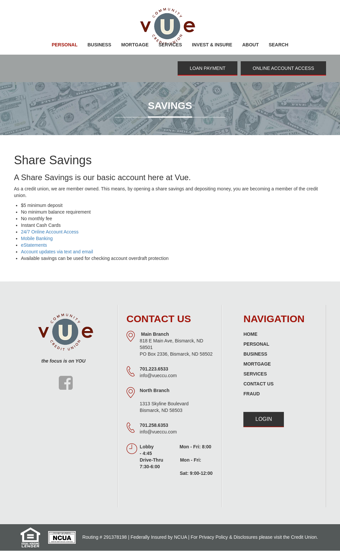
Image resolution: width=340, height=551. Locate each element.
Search (278, 44)
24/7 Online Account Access (50, 231)
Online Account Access (283, 68)
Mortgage (257, 364)
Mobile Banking (37, 238)
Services (255, 373)
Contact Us (258, 383)
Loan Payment (207, 68)
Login (263, 419)
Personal (256, 344)
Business (255, 354)
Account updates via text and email (57, 251)
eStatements (34, 245)
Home (250, 334)
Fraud (251, 393)
